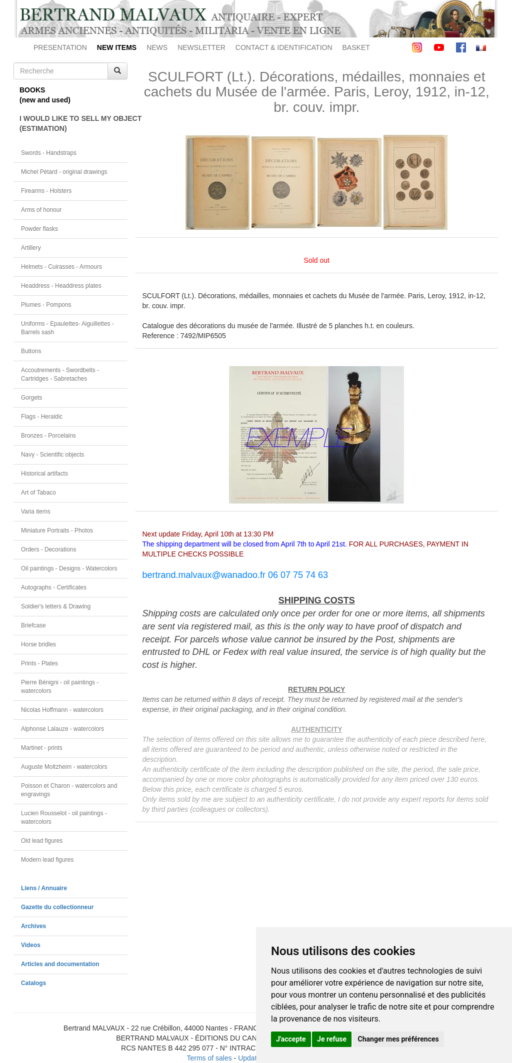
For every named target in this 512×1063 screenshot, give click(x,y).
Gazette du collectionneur (57, 907)
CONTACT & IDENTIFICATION (284, 47)
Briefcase (33, 625)
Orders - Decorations (48, 549)
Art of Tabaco (38, 492)
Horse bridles (38, 644)
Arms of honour (41, 209)
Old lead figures (41, 840)
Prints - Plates (39, 663)
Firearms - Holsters (46, 190)
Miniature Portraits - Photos (57, 530)
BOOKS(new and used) (45, 95)
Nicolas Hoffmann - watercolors (62, 709)
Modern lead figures (47, 859)
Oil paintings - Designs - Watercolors (69, 568)
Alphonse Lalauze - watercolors (62, 728)
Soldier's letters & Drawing (55, 606)
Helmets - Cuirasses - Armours (61, 266)
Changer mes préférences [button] (398, 1039)
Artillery (31, 247)
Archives (33, 926)
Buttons (31, 351)
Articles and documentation (60, 964)
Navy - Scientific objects (52, 454)
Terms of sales (209, 1058)
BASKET (356, 47)
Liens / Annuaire (44, 888)
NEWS (157, 47)
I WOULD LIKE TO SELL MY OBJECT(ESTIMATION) (74, 123)
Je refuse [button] (331, 1039)
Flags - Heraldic (41, 416)
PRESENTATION (60, 47)
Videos (30, 945)
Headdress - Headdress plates (61, 285)
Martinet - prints (41, 747)
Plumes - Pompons (46, 304)
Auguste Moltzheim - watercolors (64, 766)
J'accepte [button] (291, 1039)
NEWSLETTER (202, 47)
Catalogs (33, 983)
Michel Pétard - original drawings (64, 171)
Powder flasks (39, 228)
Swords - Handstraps (48, 152)
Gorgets (31, 397)
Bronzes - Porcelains (48, 435)
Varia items (35, 511)
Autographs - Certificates (53, 587)
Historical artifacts (44, 473)
